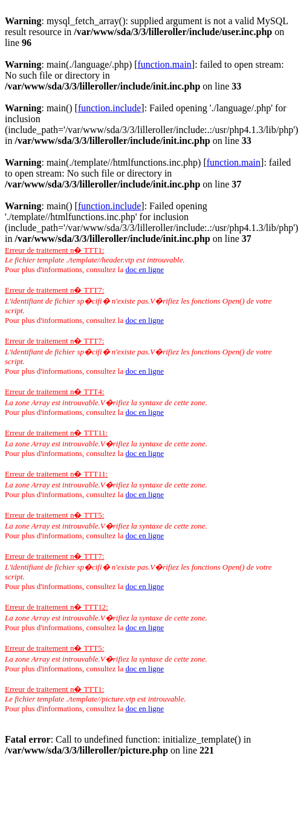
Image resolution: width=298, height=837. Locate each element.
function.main (165, 64)
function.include (109, 108)
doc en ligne (144, 269)
